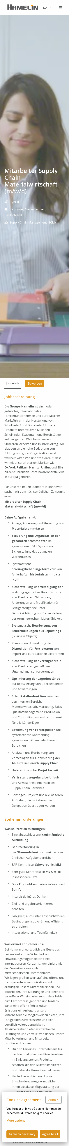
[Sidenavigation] (61, 7)
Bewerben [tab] (35, 383)
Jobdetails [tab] (13, 383)
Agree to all (50, 1134)
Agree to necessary (22, 1134)
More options (17, 1120)
